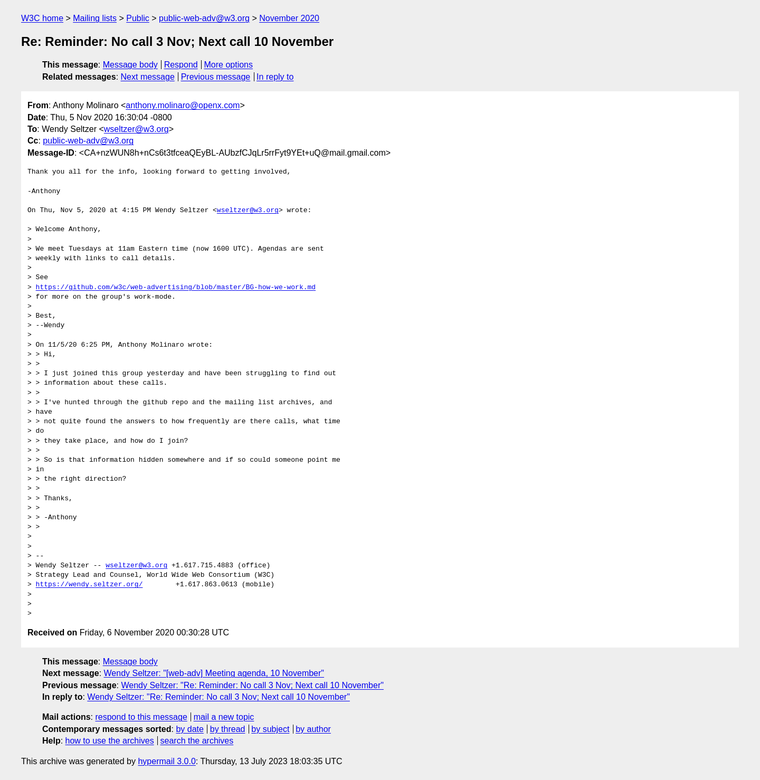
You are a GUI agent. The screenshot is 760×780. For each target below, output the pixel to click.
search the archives (197, 740)
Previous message (216, 76)
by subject (270, 729)
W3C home (42, 18)
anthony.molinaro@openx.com (183, 105)
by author (313, 729)
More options (228, 64)
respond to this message (141, 716)
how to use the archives (109, 740)
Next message (148, 76)
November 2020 (289, 18)
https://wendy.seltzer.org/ (89, 584)
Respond (181, 64)
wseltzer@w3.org (136, 129)
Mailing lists (95, 18)
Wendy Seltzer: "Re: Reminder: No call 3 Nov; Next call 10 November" (252, 685)
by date (189, 729)
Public (137, 18)
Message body (130, 64)
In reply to (274, 76)
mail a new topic (224, 716)
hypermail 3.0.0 (166, 761)
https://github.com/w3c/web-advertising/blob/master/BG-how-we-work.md (176, 287)
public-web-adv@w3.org (204, 18)
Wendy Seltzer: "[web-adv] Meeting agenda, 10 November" (214, 673)
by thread (227, 729)
